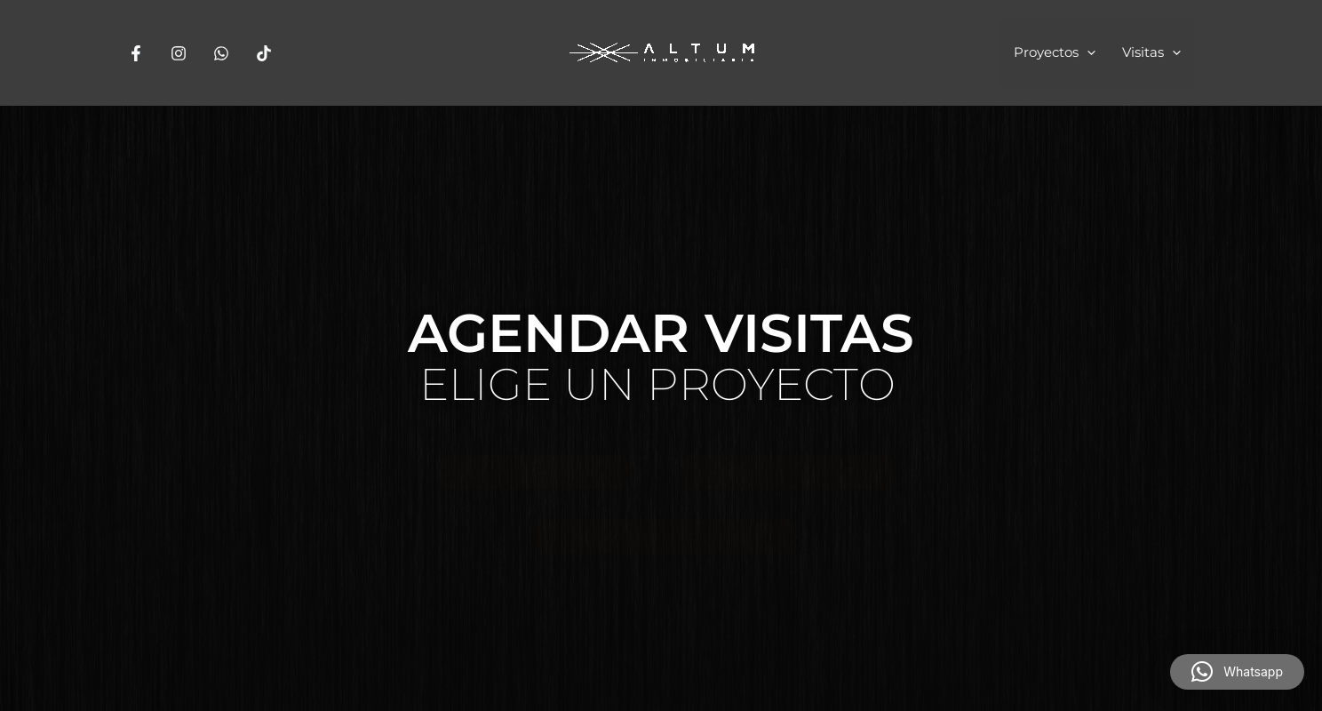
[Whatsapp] (221, 53)
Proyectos (1054, 52)
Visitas (1151, 52)
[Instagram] (179, 53)
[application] (1087, 52)
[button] (1237, 672)
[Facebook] (136, 53)
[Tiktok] (264, 53)
